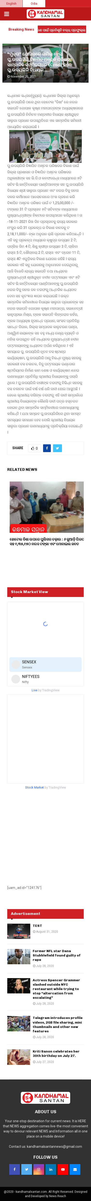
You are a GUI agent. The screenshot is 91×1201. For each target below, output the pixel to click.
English (11, 3)
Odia (34, 3)
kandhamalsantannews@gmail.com (54, 1146)
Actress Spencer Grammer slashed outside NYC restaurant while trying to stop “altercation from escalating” (56, 989)
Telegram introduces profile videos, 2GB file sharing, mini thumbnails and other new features (58, 1024)
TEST (37, 926)
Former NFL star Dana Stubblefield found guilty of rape (57, 955)
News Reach (57, 1196)
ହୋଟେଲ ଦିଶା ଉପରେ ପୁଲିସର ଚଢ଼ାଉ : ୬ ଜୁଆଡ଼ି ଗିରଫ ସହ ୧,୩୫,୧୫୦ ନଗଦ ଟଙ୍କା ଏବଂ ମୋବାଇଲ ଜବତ (47, 541)
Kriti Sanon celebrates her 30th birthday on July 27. (56, 1053)
